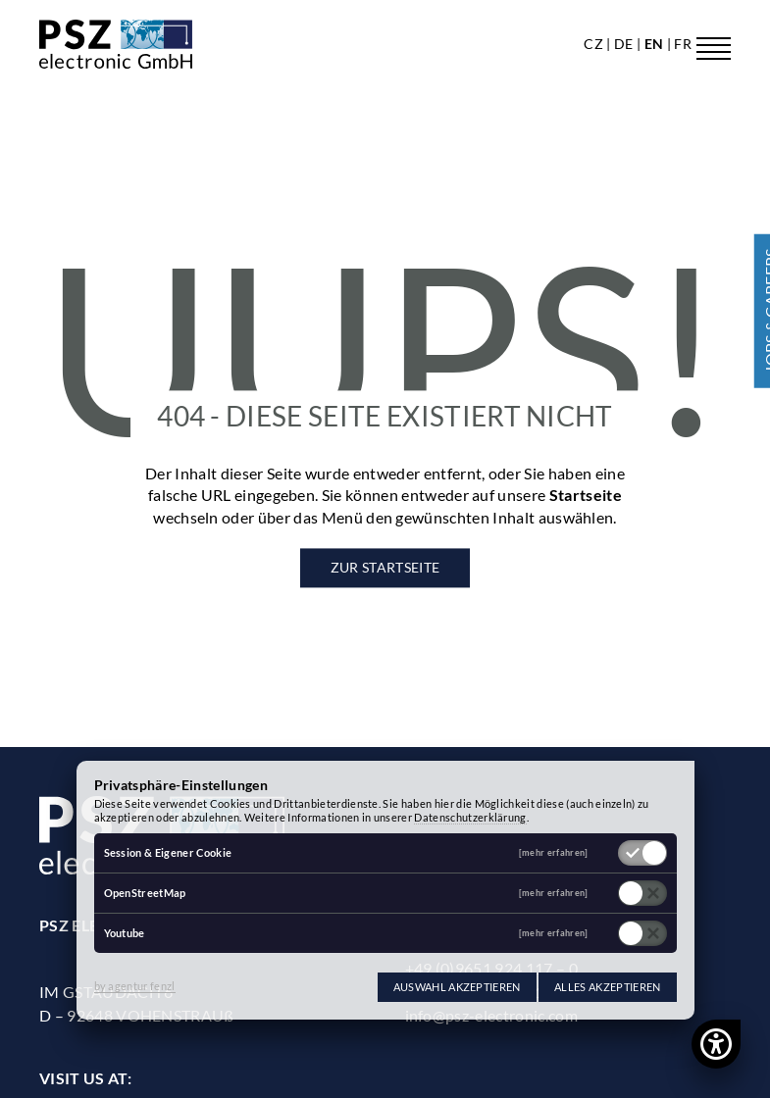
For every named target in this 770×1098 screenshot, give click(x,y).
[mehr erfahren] (554, 853)
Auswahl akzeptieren (457, 986)
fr (683, 43)
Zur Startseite (385, 568)
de (625, 43)
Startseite (585, 495)
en (655, 43)
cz (595, 43)
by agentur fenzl (135, 985)
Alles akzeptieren (607, 986)
